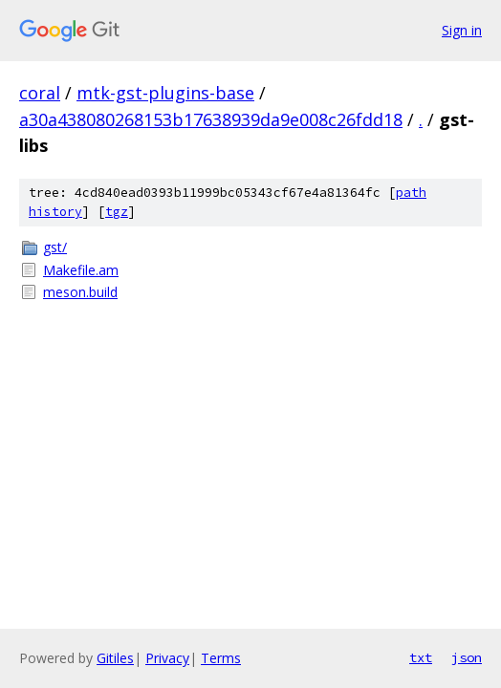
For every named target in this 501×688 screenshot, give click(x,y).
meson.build (80, 292)
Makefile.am (81, 270)
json (466, 657)
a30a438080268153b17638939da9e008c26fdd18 (211, 119)
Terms (221, 658)
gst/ (55, 247)
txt (420, 657)
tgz (116, 212)
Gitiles (115, 658)
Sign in (462, 30)
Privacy (167, 658)
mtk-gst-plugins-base (165, 92)
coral (39, 92)
